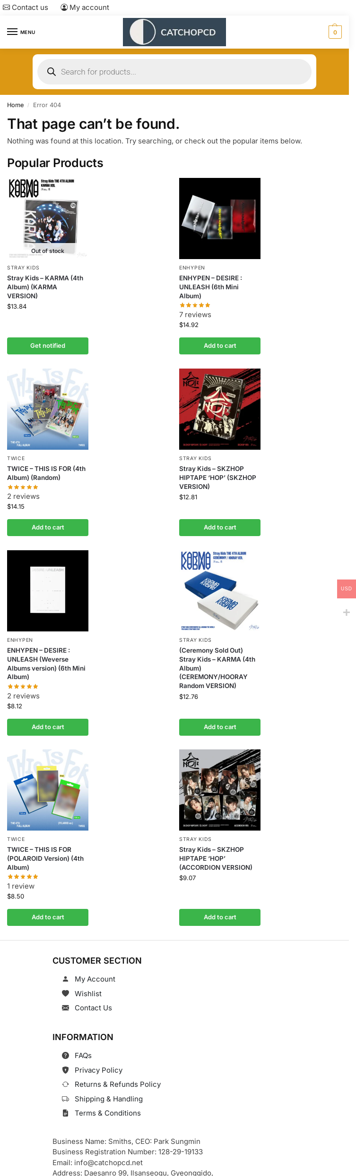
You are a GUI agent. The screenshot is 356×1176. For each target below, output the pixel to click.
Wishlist (88, 993)
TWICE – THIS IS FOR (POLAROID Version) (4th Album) (45, 858)
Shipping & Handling (109, 1098)
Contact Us (93, 1007)
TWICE (16, 458)
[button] (334, 32)
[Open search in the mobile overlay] (174, 71)
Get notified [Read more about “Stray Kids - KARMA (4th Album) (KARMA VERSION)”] (47, 345)
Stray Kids (23, 268)
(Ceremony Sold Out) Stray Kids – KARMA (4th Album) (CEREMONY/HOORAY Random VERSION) (217, 667)
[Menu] (21, 32)
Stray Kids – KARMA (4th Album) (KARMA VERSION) (45, 287)
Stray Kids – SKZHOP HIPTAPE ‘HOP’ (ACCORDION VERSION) (215, 858)
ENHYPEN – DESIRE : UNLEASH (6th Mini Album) (210, 287)
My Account (95, 978)
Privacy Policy (98, 1070)
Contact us (25, 7)
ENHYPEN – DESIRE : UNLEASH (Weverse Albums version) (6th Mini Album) (46, 663)
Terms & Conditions (108, 1113)
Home (15, 105)
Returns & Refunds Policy (118, 1084)
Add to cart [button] (220, 345)
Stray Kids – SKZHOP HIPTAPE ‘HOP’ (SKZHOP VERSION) (217, 477)
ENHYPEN (192, 268)
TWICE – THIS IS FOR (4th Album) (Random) (46, 472)
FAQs (83, 1055)
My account (85, 7)
